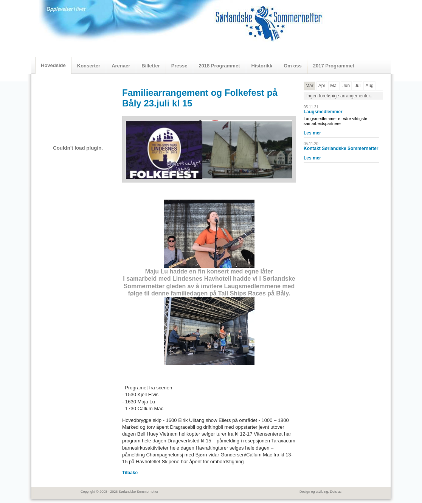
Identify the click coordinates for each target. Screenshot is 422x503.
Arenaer (121, 66)
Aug (369, 85)
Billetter (150, 66)
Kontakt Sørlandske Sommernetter (341, 148)
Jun (346, 85)
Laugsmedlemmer (323, 111)
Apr (322, 85)
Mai (333, 85)
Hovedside (53, 65)
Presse (179, 66)
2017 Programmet (333, 66)
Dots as (335, 492)
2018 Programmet (219, 66)
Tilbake (130, 472)
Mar (309, 85)
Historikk (262, 66)
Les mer (312, 133)
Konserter (88, 66)
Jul (357, 85)
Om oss (293, 66)
